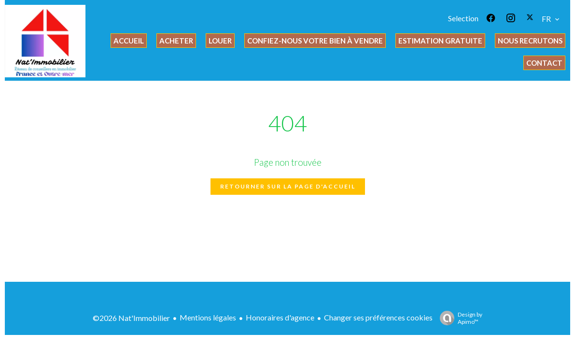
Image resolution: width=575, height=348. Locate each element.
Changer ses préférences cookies (378, 317)
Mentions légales (208, 317)
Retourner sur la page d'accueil (287, 186)
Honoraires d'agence (280, 317)
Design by (458, 318)
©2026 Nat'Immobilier (131, 317)
